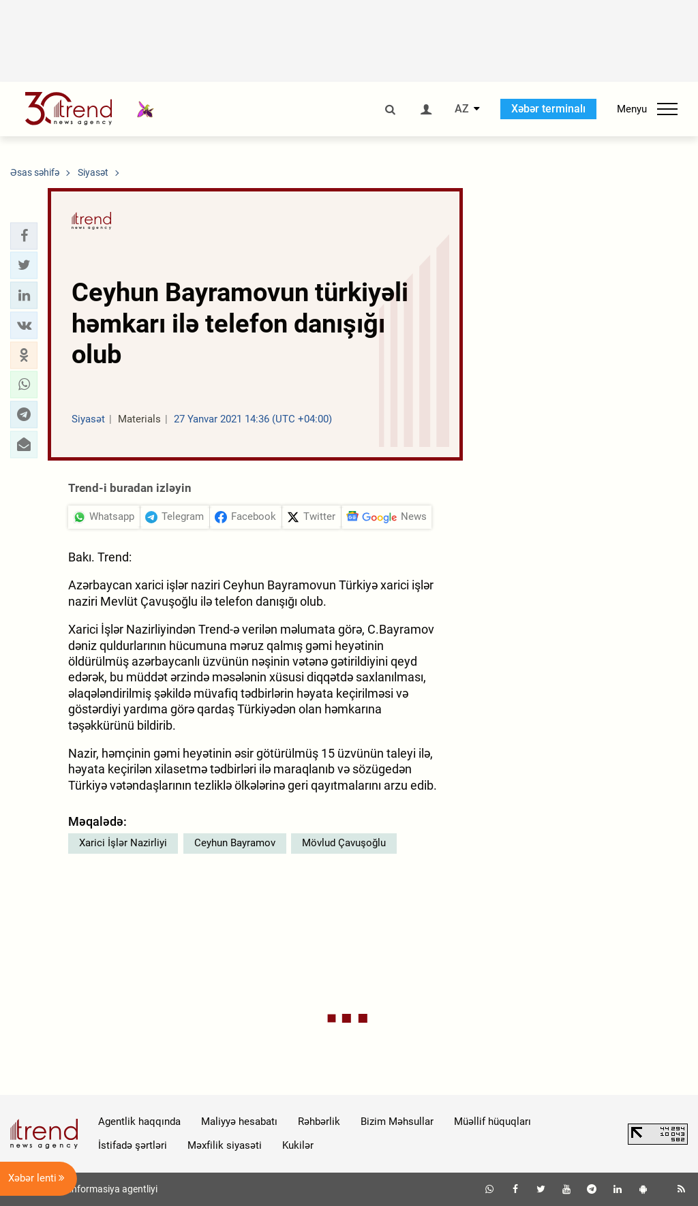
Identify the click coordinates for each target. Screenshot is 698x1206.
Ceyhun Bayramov (234, 843)
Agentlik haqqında (139, 1121)
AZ (462, 109)
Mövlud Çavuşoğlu (344, 843)
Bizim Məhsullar (397, 1121)
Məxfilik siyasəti (224, 1145)
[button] (23, 236)
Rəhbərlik (319, 1121)
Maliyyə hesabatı (239, 1121)
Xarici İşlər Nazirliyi (123, 843)
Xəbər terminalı (548, 108)
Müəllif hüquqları (492, 1121)
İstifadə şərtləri (132, 1145)
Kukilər (298, 1145)
